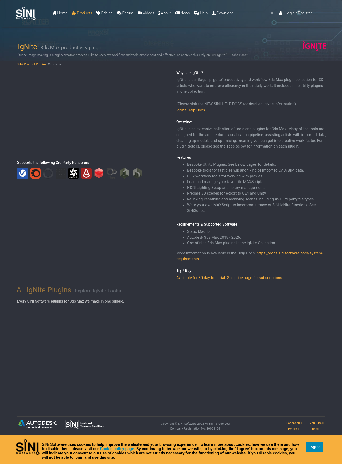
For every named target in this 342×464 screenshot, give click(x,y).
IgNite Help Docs (190, 110)
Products (82, 13)
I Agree (315, 447)
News (182, 13)
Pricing (104, 13)
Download (223, 13)
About (164, 13)
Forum (125, 13)
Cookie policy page (117, 448)
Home (60, 13)
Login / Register (295, 13)
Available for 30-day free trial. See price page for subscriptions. (229, 278)
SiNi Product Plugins (31, 64)
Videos (146, 13)
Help (201, 13)
